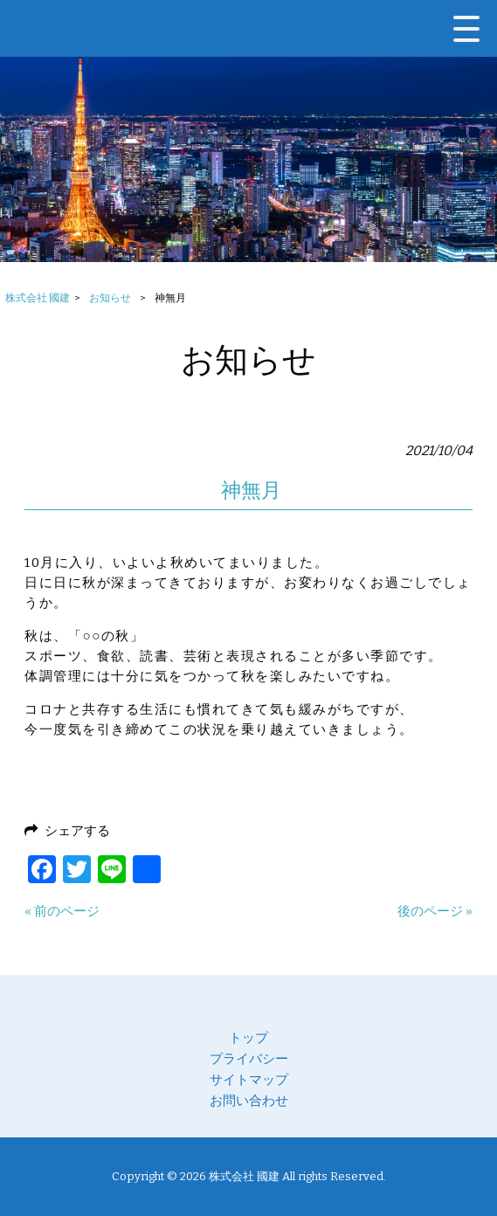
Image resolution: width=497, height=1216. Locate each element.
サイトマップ (249, 1080)
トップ (248, 1038)
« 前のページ (62, 911)
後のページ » (435, 911)
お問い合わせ (249, 1101)
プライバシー (249, 1059)
